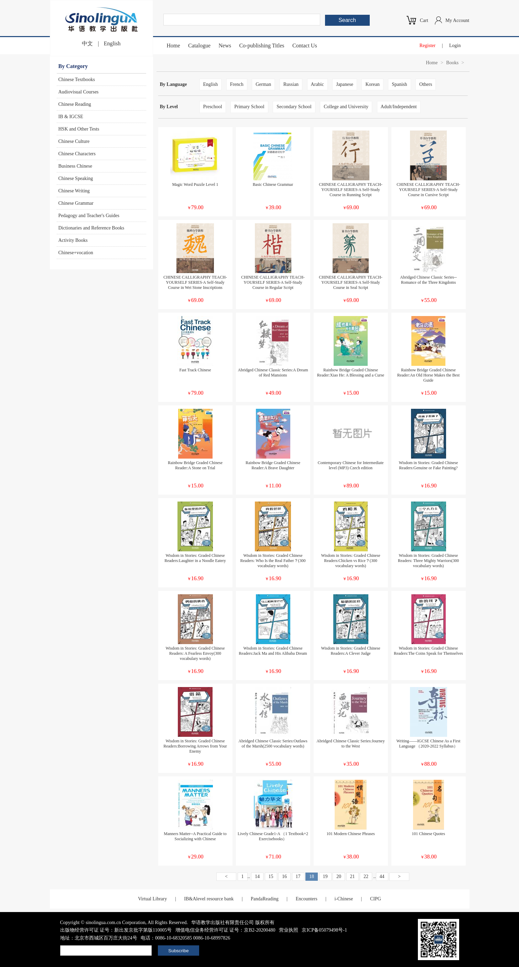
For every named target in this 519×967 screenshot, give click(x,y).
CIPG (375, 898)
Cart (424, 20)
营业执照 (288, 930)
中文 (87, 43)
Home (173, 45)
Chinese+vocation (75, 252)
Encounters (306, 898)
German (263, 84)
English (112, 43)
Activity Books (73, 240)
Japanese (344, 84)
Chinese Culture (74, 141)
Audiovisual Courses (78, 91)
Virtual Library (152, 898)
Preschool (212, 106)
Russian (291, 84)
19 (325, 876)
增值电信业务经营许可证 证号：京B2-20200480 (225, 930)
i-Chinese (343, 898)
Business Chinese (75, 166)
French (237, 84)
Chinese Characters (77, 153)
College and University (346, 106)
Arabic (317, 84)
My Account (457, 20)
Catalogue (199, 45)
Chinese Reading (74, 104)
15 (271, 876)
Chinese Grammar (76, 203)
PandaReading (265, 898)
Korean (372, 84)
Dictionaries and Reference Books (91, 227)
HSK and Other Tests (78, 129)
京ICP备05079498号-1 (324, 930)
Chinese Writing (74, 190)
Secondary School (294, 106)
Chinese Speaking (75, 178)
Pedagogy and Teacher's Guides (88, 215)
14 (257, 876)
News (224, 45)
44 (382, 876)
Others (425, 84)
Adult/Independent (399, 106)
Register (428, 45)
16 (284, 876)
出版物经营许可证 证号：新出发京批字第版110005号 (116, 930)
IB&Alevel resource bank (209, 898)
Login (455, 45)
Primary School (249, 106)
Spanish (399, 84)
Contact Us (304, 45)
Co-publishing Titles (261, 45)
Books (452, 62)
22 (366, 876)
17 (298, 876)
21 (352, 876)
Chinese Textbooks (76, 79)
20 (338, 876)
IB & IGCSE (70, 116)
